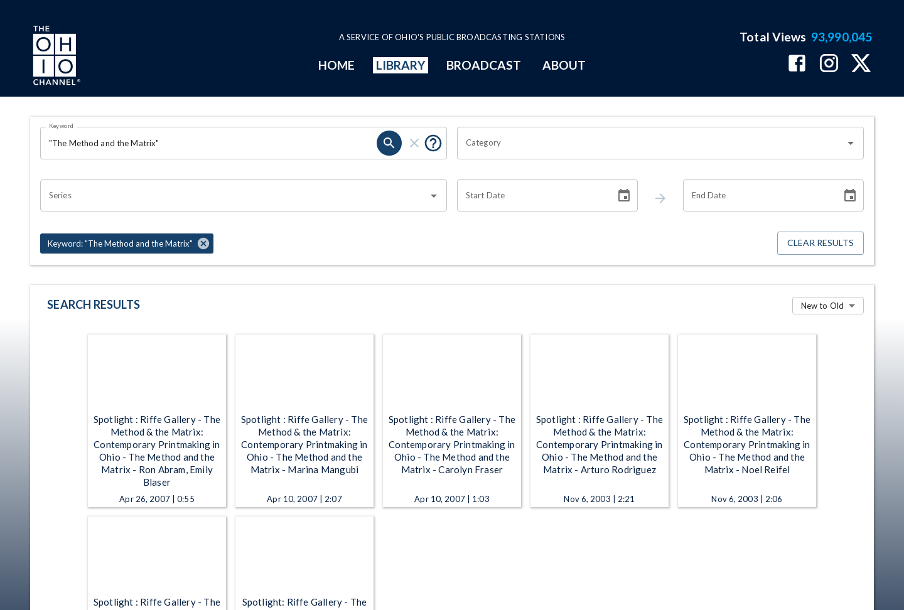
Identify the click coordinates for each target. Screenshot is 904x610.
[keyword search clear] (414, 143)
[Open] (850, 143)
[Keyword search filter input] (208, 143)
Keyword (61, 125)
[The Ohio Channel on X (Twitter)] (861, 64)
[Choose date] (624, 195)
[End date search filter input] (757, 195)
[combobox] (651, 143)
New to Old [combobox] (822, 306)
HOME (336, 65)
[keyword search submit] (389, 143)
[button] (126, 243)
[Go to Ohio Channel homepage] (55, 57)
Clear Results (820, 243)
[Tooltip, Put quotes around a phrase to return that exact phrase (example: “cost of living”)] (433, 143)
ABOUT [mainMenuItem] (564, 65)
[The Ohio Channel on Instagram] (829, 64)
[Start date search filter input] (531, 195)
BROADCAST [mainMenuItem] (484, 65)
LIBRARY (401, 65)
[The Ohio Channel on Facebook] (797, 64)
